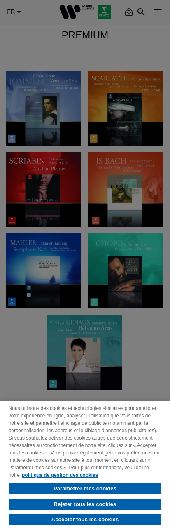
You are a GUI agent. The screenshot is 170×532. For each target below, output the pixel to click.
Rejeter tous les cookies (85, 504)
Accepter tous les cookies (85, 519)
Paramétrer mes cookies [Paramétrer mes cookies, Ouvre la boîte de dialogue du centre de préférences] (85, 488)
